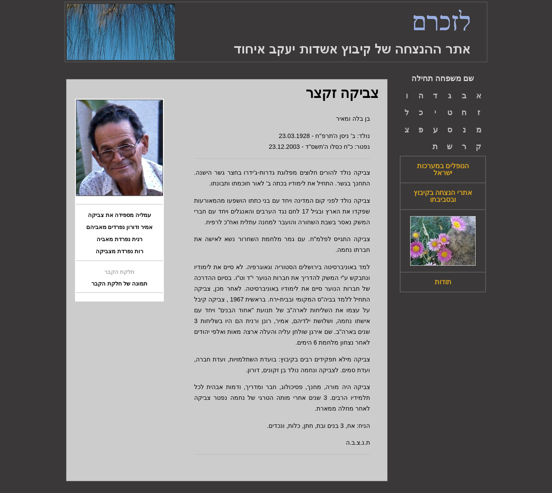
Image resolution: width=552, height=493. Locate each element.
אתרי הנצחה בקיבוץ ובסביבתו (443, 196)
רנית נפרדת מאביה (119, 239)
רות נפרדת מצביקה (119, 251)
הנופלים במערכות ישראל (443, 169)
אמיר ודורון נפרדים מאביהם (119, 227)
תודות (443, 282)
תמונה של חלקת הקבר (119, 284)
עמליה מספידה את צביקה (119, 215)
